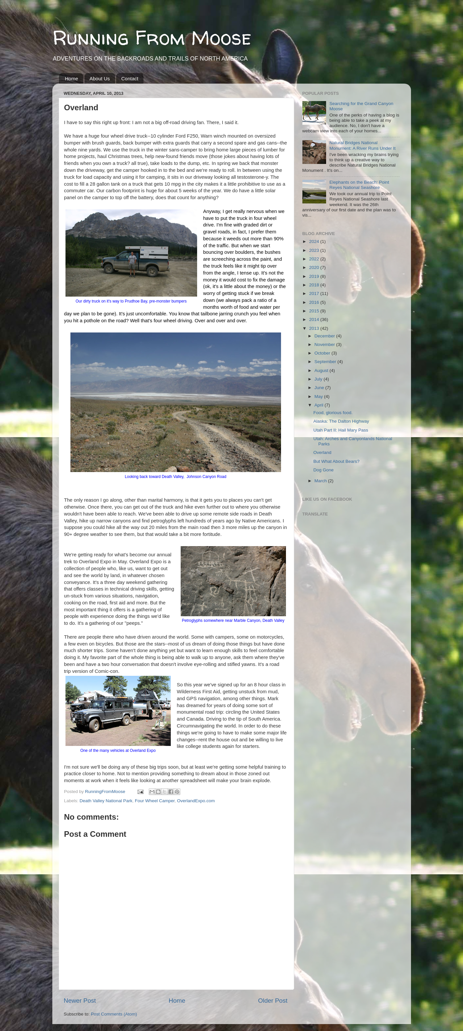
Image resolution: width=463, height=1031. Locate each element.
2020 (314, 267)
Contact (129, 78)
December (325, 335)
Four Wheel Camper (155, 800)
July (319, 379)
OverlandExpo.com (196, 800)
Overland (322, 452)
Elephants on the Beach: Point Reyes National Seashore (359, 185)
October (323, 353)
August (322, 370)
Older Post (272, 1000)
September (326, 361)
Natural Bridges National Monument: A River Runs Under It (362, 145)
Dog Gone (323, 469)
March (321, 480)
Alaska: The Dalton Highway (341, 421)
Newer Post (80, 1000)
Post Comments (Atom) (114, 1014)
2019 (314, 276)
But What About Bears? (336, 461)
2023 (314, 250)
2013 (314, 328)
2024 (314, 241)
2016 (314, 302)
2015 (314, 310)
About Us (100, 78)
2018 (314, 284)
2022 (314, 258)
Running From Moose (151, 37)
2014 (314, 319)
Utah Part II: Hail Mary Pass (340, 430)
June (320, 387)
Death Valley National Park (106, 800)
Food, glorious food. (332, 412)
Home (71, 78)
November (325, 344)
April (320, 405)
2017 (314, 293)
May (319, 396)
